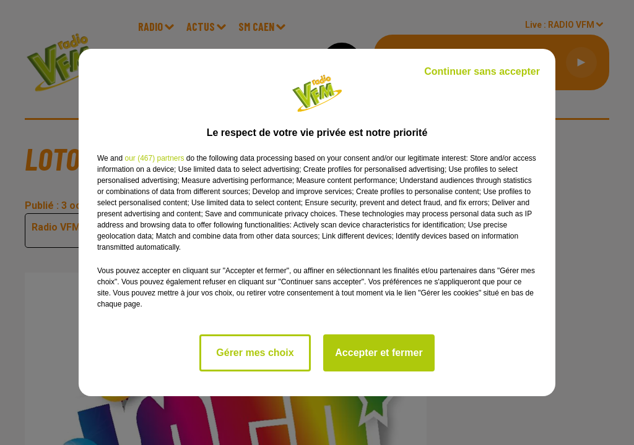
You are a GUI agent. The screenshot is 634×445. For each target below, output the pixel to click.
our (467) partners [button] (154, 158)
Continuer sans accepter (482, 71)
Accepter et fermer (378, 352)
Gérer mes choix (254, 352)
